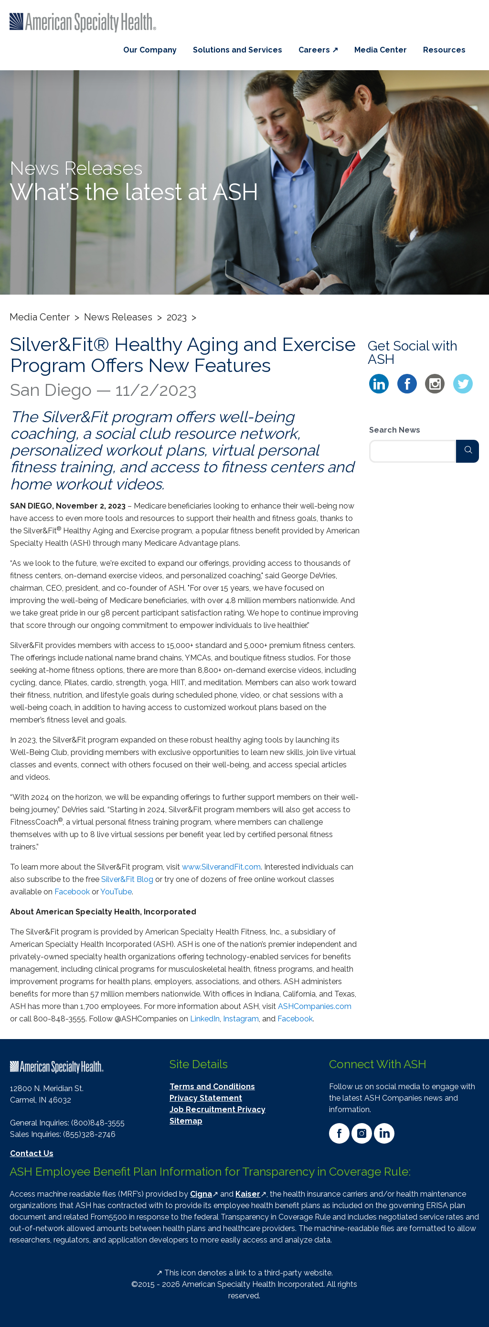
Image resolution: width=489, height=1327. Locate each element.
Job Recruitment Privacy (218, 1109)
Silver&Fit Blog (127, 879)
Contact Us (31, 1153)
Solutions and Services (237, 49)
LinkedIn (205, 1018)
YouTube (116, 891)
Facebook (72, 891)
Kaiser (247, 1194)
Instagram (241, 1018)
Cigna (201, 1194)
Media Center (380, 49)
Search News (394, 430)
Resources (444, 49)
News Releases (118, 317)
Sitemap (186, 1120)
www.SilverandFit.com (221, 866)
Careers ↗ (318, 49)
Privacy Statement (206, 1098)
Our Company (150, 49)
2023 (177, 317)
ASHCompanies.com (314, 1006)
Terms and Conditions (212, 1086)
